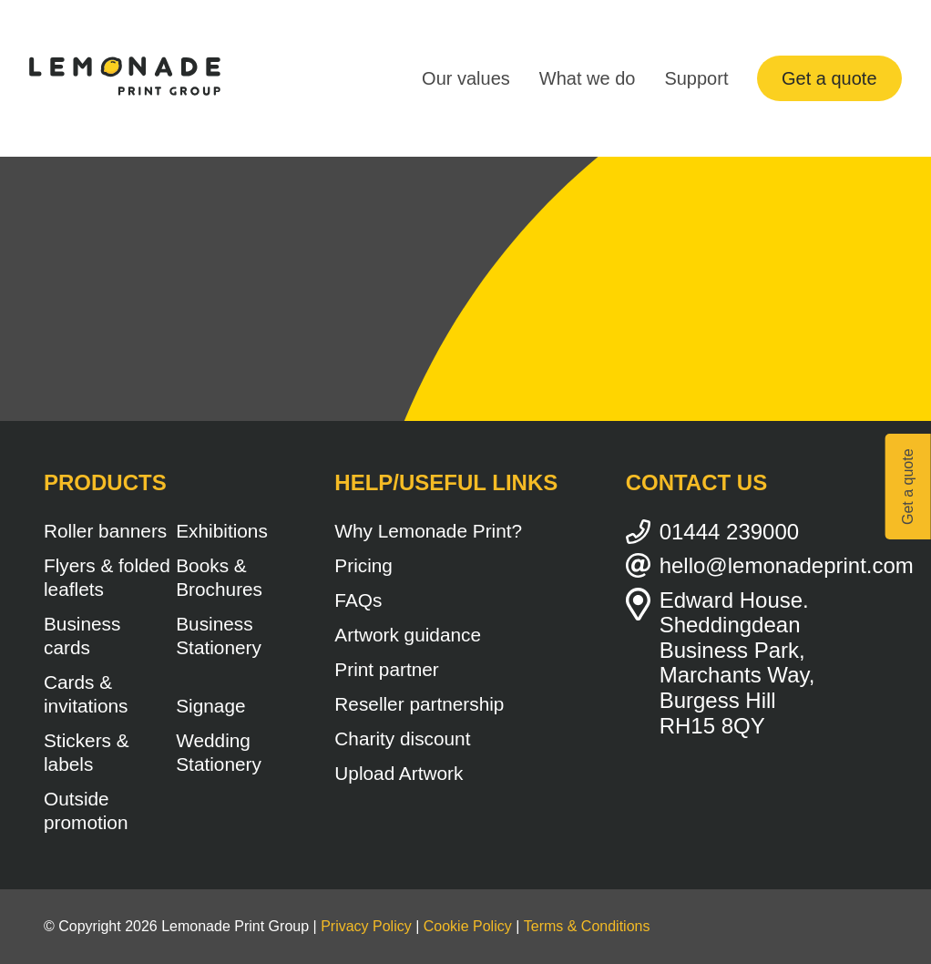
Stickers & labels (86, 752)
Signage (210, 705)
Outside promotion (86, 810)
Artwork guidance (407, 634)
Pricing (363, 565)
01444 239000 (730, 531)
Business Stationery (218, 635)
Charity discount (402, 738)
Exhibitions (222, 530)
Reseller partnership (419, 703)
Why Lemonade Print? (428, 530)
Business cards (82, 635)
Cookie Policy (468, 926)
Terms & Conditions (587, 926)
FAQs (358, 600)
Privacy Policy (366, 926)
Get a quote (829, 78)
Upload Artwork (398, 773)
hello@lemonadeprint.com (773, 565)
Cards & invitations (86, 694)
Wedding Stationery (218, 752)
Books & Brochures (219, 577)
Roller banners (105, 530)
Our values (466, 78)
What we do (587, 78)
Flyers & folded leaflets (107, 577)
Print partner (386, 669)
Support (696, 78)
